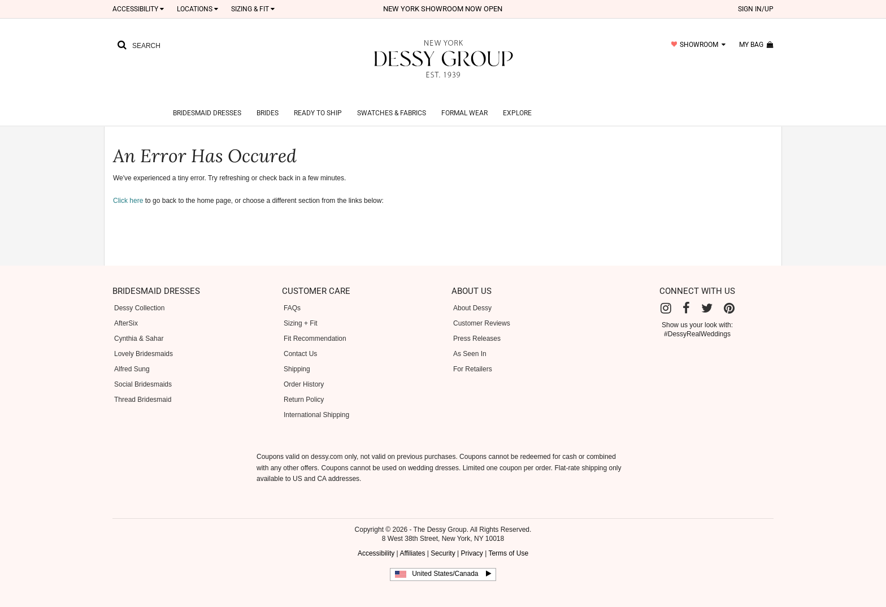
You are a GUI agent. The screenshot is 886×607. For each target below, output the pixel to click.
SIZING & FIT (253, 9)
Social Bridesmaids (143, 371)
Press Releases (477, 325)
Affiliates (412, 540)
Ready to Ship (318, 99)
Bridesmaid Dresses (207, 99)
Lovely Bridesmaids (143, 340)
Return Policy (304, 386)
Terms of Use (508, 540)
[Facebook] (686, 294)
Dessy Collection (139, 294)
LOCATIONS (197, 9)
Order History (304, 371)
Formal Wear (464, 99)
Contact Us (300, 340)
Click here (128, 187)
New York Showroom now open (442, 9)
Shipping (297, 355)
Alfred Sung (132, 355)
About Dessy (472, 294)
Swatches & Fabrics (391, 99)
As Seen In (470, 340)
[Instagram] (666, 294)
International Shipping (316, 401)
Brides (268, 99)
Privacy (472, 540)
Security (443, 540)
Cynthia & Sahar (138, 325)
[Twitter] (707, 294)
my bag (756, 45)
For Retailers (472, 355)
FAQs (292, 294)
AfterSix (126, 310)
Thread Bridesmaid (142, 386)
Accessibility (138, 9)
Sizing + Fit (301, 310)
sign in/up (756, 9)
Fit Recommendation (315, 325)
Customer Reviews (481, 310)
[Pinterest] (729, 294)
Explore (517, 99)
